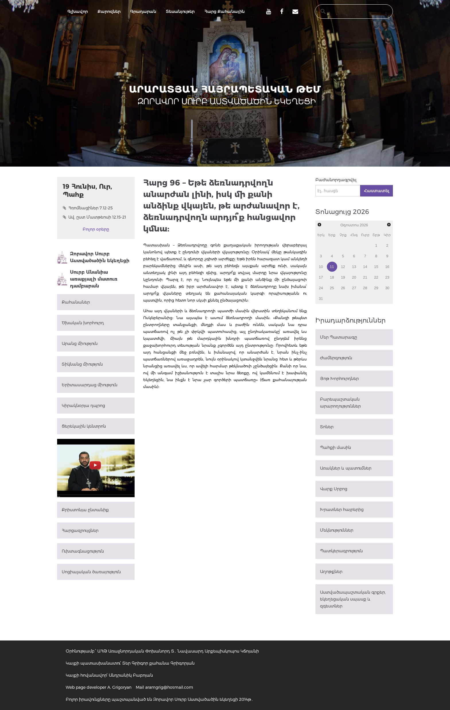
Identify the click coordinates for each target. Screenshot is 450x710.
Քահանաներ (76, 302)
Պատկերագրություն (341, 550)
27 (354, 288)
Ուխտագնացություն (83, 551)
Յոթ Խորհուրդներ (339, 378)
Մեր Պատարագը (338, 337)
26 (343, 288)
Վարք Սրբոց (333, 488)
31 (321, 298)
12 (343, 267)
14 (365, 267)
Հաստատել (376, 190)
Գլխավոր (77, 11)
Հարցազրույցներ (80, 530)
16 (387, 267)
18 (332, 277)
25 (332, 288)
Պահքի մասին (335, 447)
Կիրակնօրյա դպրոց (83, 405)
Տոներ (326, 426)
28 (365, 288)
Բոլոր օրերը (96, 229)
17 (321, 277)
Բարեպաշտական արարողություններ (340, 403)
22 (376, 277)
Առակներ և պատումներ (345, 468)
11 (332, 267)
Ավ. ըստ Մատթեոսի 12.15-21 (94, 217)
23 (387, 277)
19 (343, 277)
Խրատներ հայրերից (342, 509)
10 (321, 267)
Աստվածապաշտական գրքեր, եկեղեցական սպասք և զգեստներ (353, 599)
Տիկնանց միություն (82, 364)
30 (387, 288)
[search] (348, 11)
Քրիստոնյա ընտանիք (85, 509)
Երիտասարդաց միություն (89, 384)
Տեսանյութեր (180, 11)
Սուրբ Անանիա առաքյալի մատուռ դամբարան (87, 279)
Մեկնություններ (336, 530)
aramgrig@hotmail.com (169, 687)
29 (376, 288)
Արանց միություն (80, 343)
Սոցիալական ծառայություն (91, 571)
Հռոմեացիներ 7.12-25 (88, 208)
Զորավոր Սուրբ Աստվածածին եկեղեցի (93, 257)
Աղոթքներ (331, 571)
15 (376, 267)
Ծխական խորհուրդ (83, 322)
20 (354, 277)
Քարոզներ (109, 11)
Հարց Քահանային (224, 11)
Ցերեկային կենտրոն (84, 426)
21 (365, 277)
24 (321, 288)
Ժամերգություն (336, 357)
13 (354, 267)
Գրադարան (143, 11)
